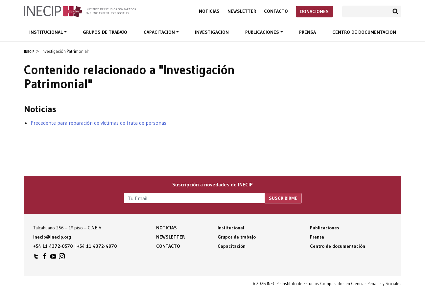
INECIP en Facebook (45, 258)
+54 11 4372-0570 (53, 246)
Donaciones (314, 11)
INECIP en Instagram (62, 258)
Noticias (209, 11)
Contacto (276, 11)
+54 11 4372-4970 (97, 246)
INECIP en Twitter (36, 258)
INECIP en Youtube (53, 258)
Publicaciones (262, 32)
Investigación (212, 32)
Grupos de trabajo (105, 32)
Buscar (395, 11)
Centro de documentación (364, 32)
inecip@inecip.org (52, 237)
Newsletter (241, 11)
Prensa (307, 32)
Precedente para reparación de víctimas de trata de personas (98, 122)
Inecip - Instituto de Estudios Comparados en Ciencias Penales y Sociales (80, 11)
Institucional (46, 32)
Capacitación (160, 32)
